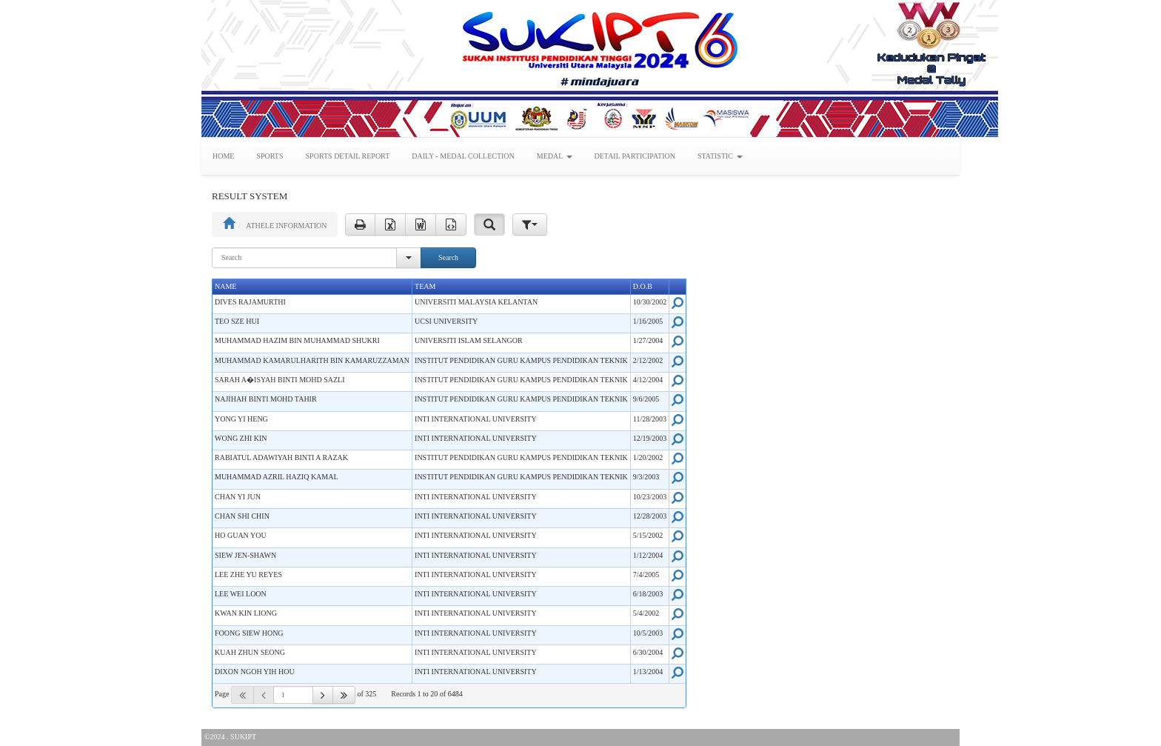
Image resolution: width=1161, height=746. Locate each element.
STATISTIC (720, 156)
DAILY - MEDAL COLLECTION (463, 156)
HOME (223, 156)
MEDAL (554, 156)
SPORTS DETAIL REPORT (348, 156)
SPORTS (269, 156)
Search (448, 257)
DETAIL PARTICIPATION (635, 156)
